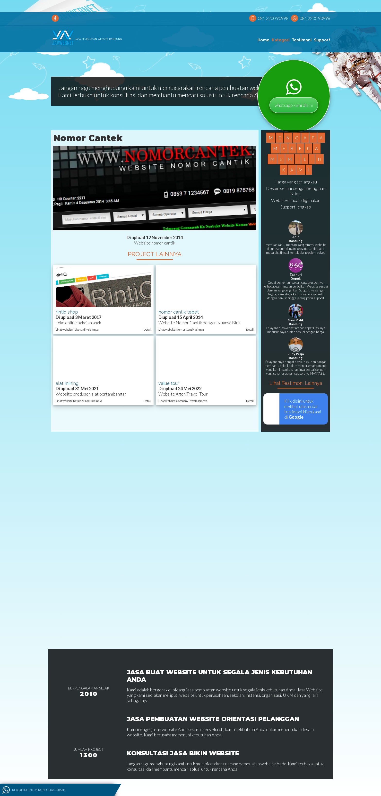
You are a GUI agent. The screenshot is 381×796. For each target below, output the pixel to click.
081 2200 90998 (273, 18)
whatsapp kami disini (294, 105)
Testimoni (302, 40)
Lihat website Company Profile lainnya (182, 401)
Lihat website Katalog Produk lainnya (79, 401)
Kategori (280, 40)
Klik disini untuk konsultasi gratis (38, 790)
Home (263, 40)
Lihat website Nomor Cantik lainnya (181, 329)
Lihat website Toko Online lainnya (77, 329)
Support (322, 40)
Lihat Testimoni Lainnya (295, 383)
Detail (147, 329)
